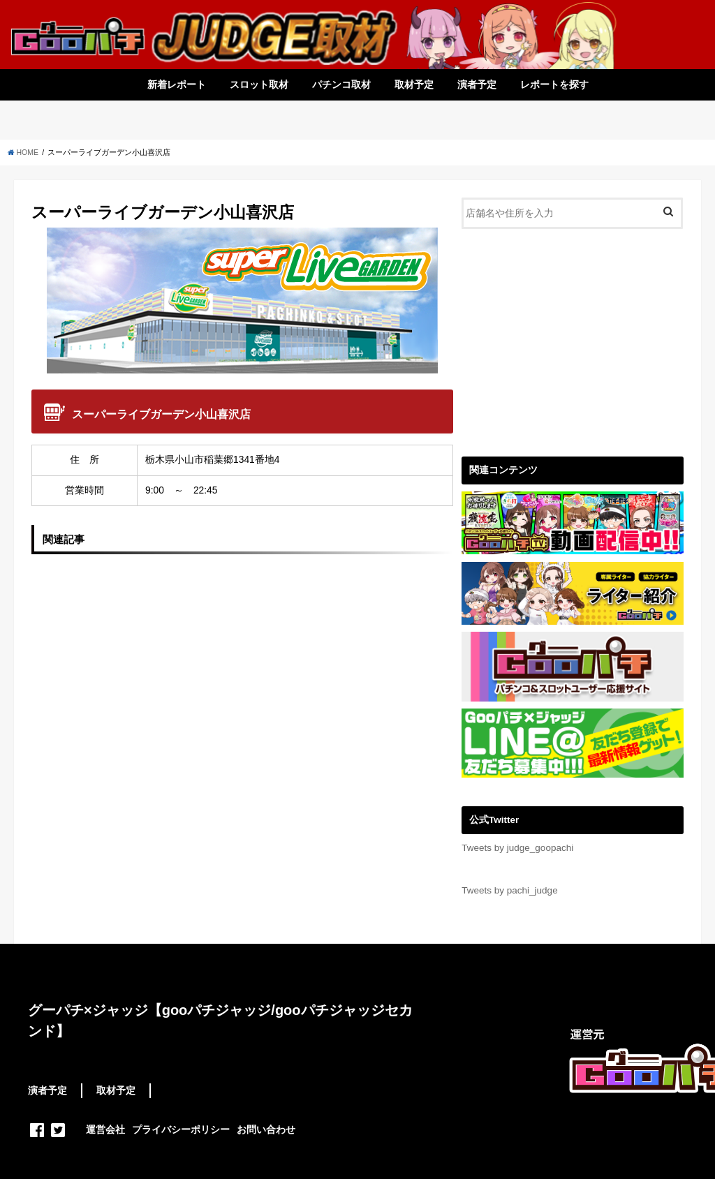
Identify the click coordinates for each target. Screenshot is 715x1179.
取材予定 (414, 84)
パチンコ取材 (341, 84)
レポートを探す (554, 84)
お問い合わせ (266, 1129)
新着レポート (176, 84)
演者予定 (476, 84)
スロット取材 (259, 84)
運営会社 (105, 1129)
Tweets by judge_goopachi (517, 848)
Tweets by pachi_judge (509, 890)
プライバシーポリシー (181, 1129)
